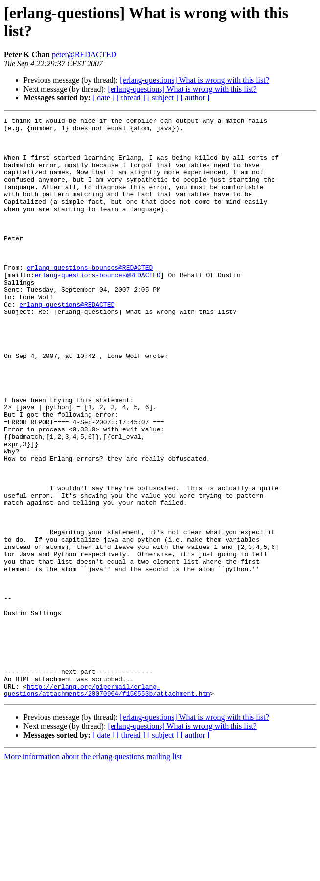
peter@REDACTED (84, 54)
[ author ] (195, 98)
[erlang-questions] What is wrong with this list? (194, 80)
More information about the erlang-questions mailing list (93, 872)
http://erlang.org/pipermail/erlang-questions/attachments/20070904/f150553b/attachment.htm (107, 805)
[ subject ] (163, 98)
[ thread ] (130, 98)
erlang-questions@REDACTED (66, 342)
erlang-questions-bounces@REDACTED (90, 298)
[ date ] (103, 98)
